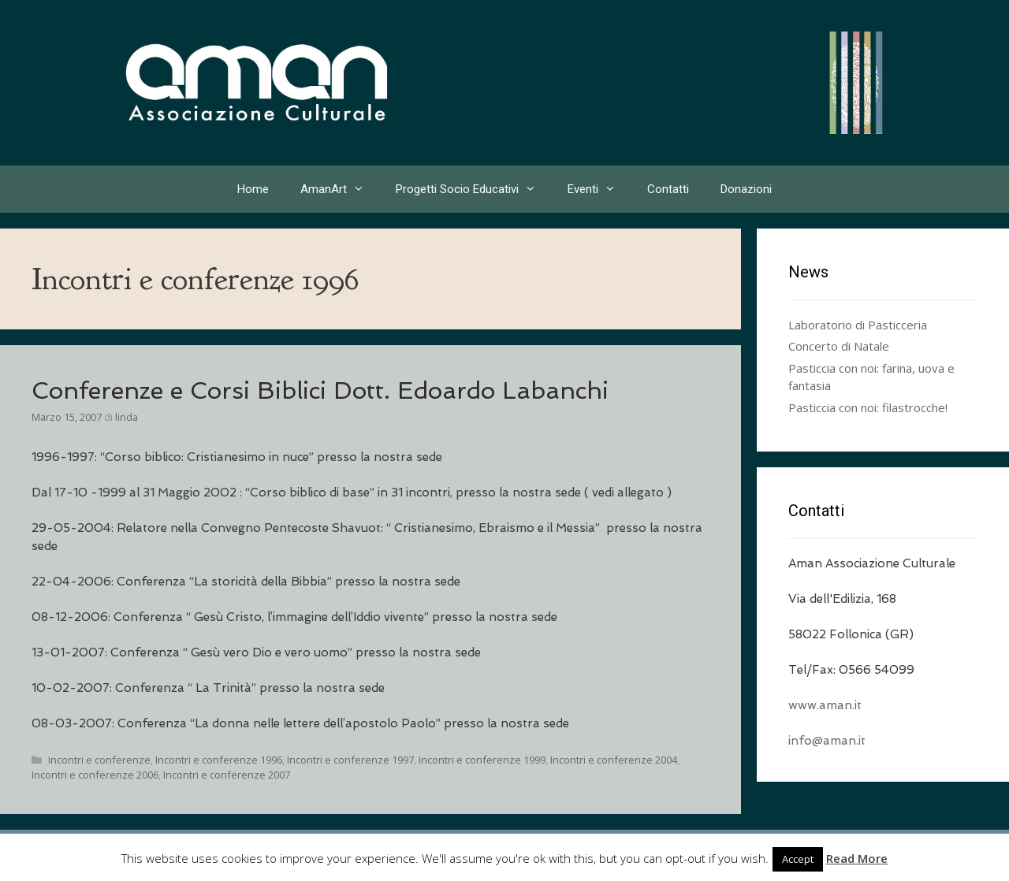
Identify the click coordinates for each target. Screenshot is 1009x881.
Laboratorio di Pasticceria (857, 325)
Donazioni (746, 189)
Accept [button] (798, 859)
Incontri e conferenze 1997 (350, 760)
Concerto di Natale (838, 346)
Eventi (599, 189)
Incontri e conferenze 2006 (95, 775)
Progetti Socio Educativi (474, 189)
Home (253, 189)
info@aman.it (827, 741)
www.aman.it (825, 705)
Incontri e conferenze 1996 (218, 760)
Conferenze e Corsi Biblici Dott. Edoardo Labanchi (320, 390)
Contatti (668, 189)
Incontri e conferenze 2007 (226, 775)
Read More (857, 858)
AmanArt (340, 189)
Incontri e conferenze (99, 760)
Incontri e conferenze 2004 (613, 760)
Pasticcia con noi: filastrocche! (868, 407)
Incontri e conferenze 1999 (482, 760)
